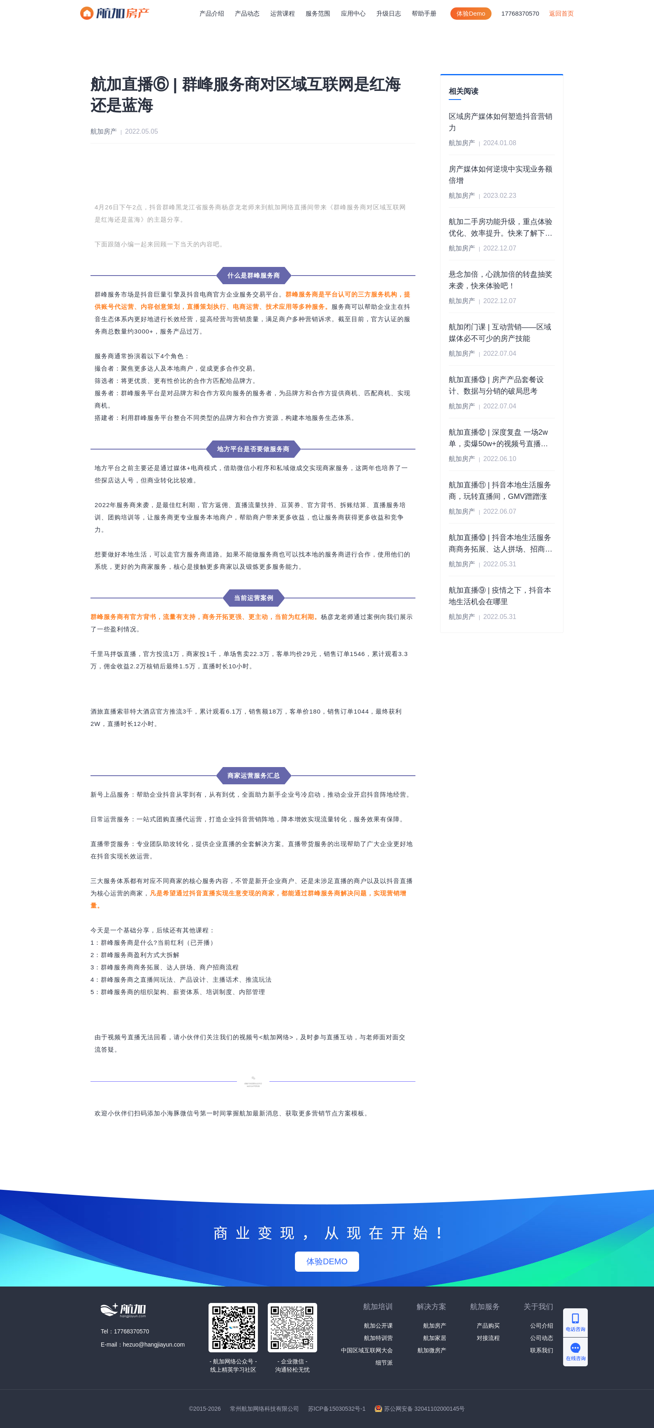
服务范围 (318, 13)
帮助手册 (424, 13)
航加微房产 (431, 1350)
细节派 (384, 1362)
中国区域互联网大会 (367, 1350)
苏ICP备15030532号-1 (337, 1408)
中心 (353, 13)
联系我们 (541, 1350)
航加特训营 (378, 1338)
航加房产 (434, 1325)
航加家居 (434, 1338)
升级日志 (388, 13)
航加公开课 (378, 1325)
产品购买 (488, 1325)
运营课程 (282, 13)
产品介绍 (211, 13)
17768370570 (520, 13)
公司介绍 (541, 1325)
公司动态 (541, 1338)
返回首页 (561, 13)
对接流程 (488, 1338)
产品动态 (247, 13)
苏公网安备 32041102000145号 (424, 1408)
